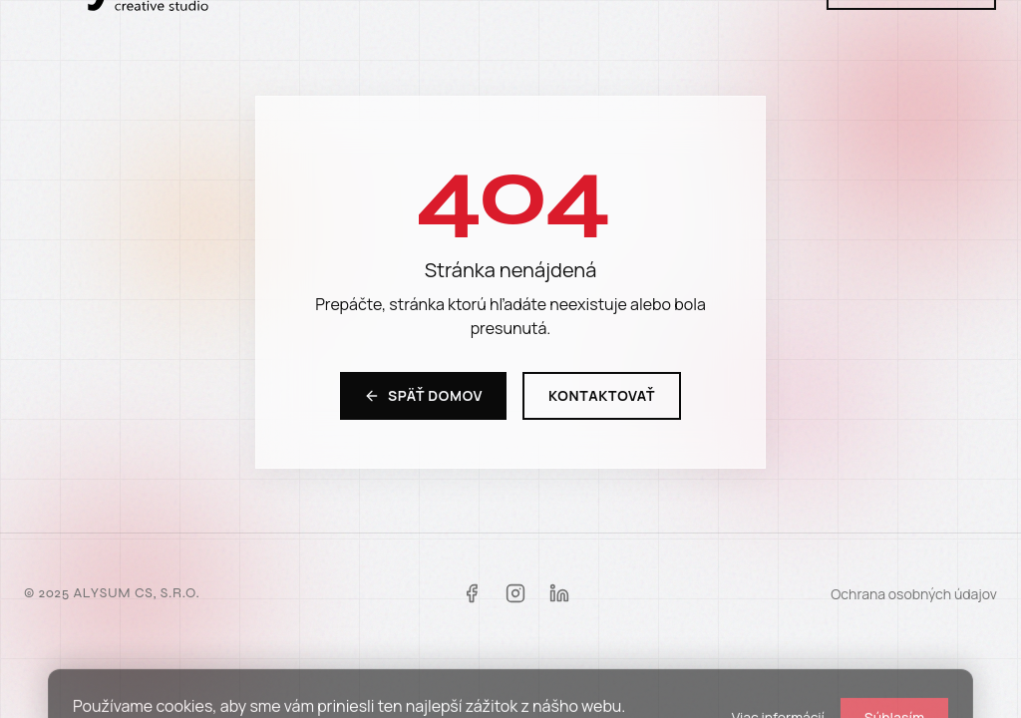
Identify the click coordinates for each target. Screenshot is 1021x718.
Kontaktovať (601, 395)
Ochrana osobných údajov (914, 593)
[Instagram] (515, 593)
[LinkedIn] (559, 593)
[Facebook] (472, 593)
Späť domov (423, 395)
